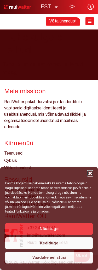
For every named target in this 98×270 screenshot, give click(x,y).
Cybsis (10, 161)
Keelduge (49, 243)
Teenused (13, 153)
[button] (90, 173)
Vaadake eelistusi (49, 258)
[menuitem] (50, 7)
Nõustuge (49, 229)
